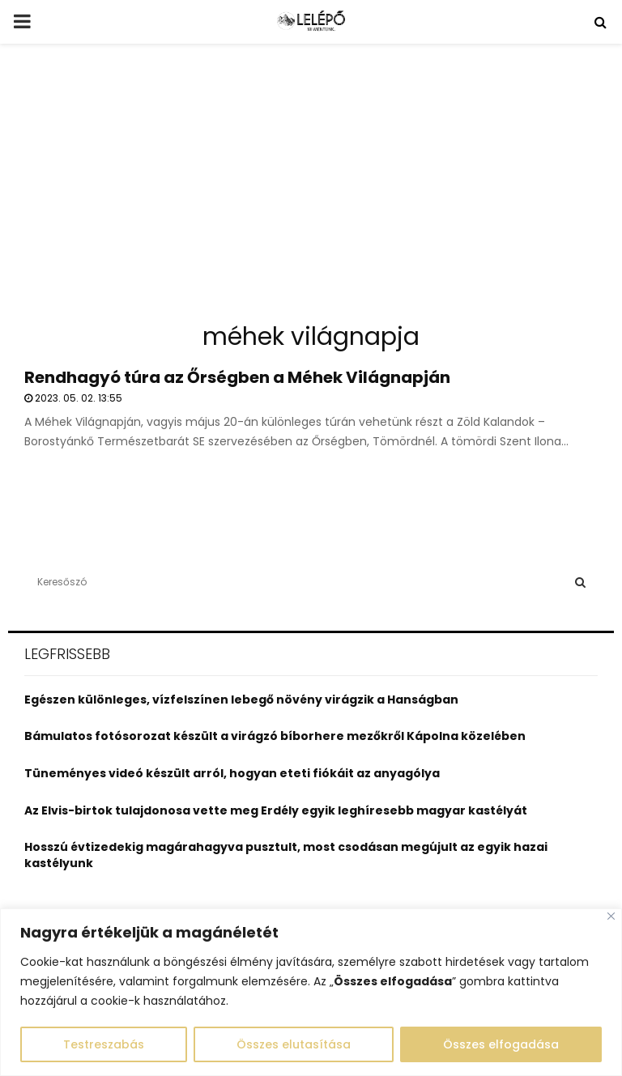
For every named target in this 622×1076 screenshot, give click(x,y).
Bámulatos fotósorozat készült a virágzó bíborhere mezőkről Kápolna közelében (275, 736)
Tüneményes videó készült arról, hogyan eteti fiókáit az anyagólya (232, 773)
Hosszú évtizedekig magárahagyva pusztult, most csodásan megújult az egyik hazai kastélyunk (285, 855)
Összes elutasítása (293, 1044)
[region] (311, 992)
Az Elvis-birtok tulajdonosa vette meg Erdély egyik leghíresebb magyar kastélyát (275, 810)
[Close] (611, 916)
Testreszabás (103, 1044)
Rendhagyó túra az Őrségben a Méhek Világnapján (237, 377)
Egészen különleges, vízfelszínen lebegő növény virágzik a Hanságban (241, 699)
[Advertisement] (311, 189)
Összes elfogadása (501, 1044)
